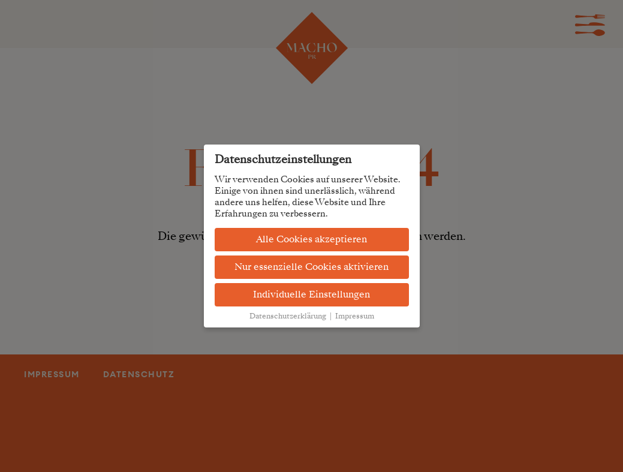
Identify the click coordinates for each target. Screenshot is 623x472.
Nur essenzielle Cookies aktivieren (311, 266)
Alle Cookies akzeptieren (311, 239)
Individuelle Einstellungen (311, 294)
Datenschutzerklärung (287, 316)
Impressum (354, 316)
